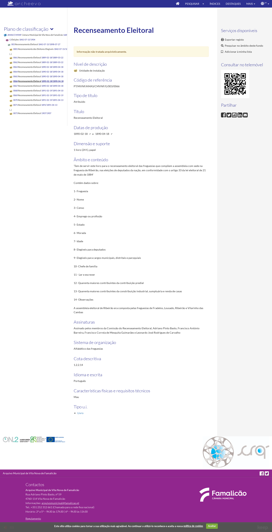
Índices (215, 3)
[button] (204, 4)
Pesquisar (192, 3)
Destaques (233, 3)
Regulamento (33, 518)
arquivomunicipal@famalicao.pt (60, 503)
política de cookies (193, 525)
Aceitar (212, 525)
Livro (80, 413)
